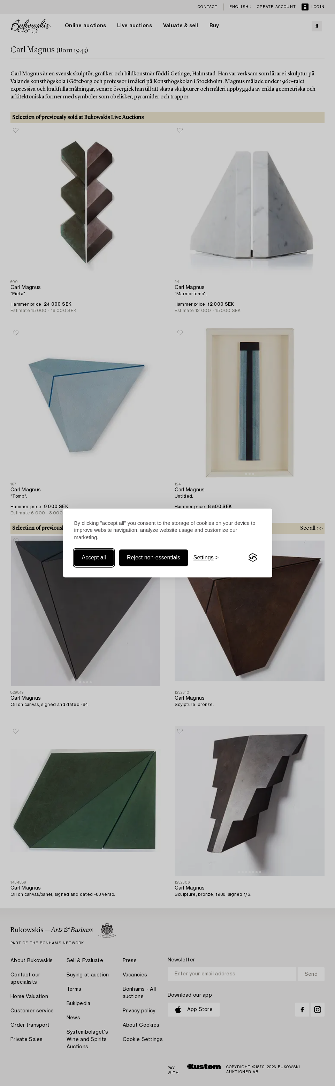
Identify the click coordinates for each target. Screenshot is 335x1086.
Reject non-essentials (153, 557)
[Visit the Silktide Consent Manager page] (252, 557)
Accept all (94, 557)
